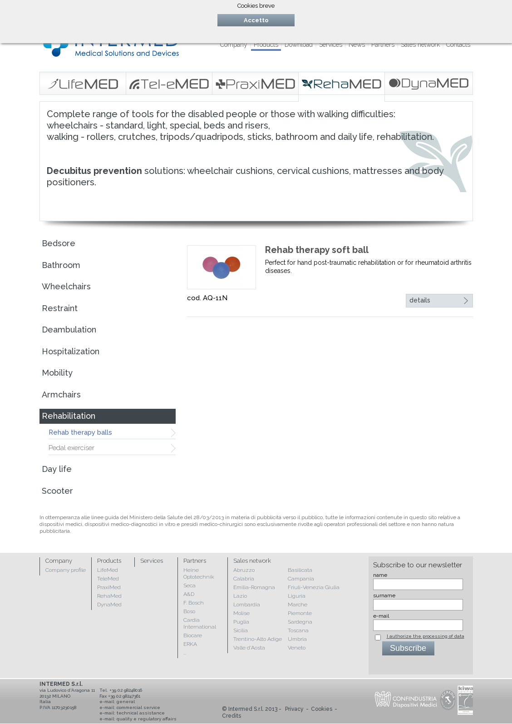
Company (233, 44)
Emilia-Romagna (254, 587)
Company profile (65, 570)
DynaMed (109, 604)
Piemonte (300, 613)
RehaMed (109, 596)
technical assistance (141, 712)
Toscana (298, 630)
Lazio (240, 596)
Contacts (458, 44)
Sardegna (300, 622)
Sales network (420, 44)
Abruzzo (244, 570)
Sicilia (240, 630)
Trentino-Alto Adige (257, 639)
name (380, 575)
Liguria (296, 596)
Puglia (241, 622)
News (357, 44)
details (419, 300)
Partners (382, 44)
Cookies (321, 709)
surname (384, 595)
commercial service (138, 707)
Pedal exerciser (71, 448)
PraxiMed (109, 587)
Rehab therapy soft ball (317, 249)
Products (266, 44)
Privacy (294, 709)
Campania (301, 578)
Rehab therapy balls (80, 432)
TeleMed (108, 578)
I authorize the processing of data (425, 636)
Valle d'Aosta (249, 648)
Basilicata (300, 570)
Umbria (297, 639)
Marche (297, 604)
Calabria (243, 578)
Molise (241, 613)
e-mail (381, 616)
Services (330, 44)
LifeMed (107, 570)
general (126, 701)
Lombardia (246, 604)
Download (299, 44)
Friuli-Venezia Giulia (314, 587)
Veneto (296, 648)
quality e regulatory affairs (147, 718)
